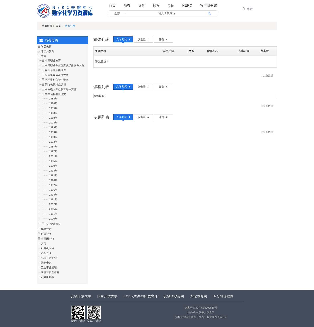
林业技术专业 (49, 257)
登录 (247, 8)
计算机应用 (47, 248)
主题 (43, 56)
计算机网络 (47, 277)
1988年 (53, 117)
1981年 (53, 213)
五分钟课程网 (223, 296)
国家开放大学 (107, 296)
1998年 (53, 180)
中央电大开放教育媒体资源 (60, 89)
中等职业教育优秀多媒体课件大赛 (64, 65)
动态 (127, 5)
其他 (43, 243)
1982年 (53, 175)
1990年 (53, 136)
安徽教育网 (198, 296)
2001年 (53, 156)
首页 (112, 5)
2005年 (53, 209)
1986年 (53, 103)
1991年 (53, 199)
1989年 (53, 132)
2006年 (53, 218)
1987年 (53, 146)
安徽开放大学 (81, 296)
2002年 (53, 204)
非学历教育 (47, 51)
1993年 (53, 194)
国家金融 (46, 262)
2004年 (53, 122)
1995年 (53, 160)
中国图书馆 (47, 238)
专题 (171, 5)
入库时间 (123, 39)
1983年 (53, 112)
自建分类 (46, 233)
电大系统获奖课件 (55, 70)
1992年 (53, 185)
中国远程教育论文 (55, 94)
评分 (163, 39)
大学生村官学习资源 (56, 79)
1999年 (53, 127)
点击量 (143, 39)
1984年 (53, 98)
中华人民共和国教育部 (141, 296)
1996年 (53, 189)
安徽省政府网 (174, 296)
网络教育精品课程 (55, 84)
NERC (187, 5)
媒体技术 (46, 229)
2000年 (53, 165)
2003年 (53, 141)
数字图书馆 (208, 5)
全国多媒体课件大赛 (56, 74)
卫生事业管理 (49, 267)
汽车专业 (46, 253)
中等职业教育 (53, 60)
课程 (156, 5)
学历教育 (46, 46)
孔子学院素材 (53, 223)
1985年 (53, 108)
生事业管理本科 (50, 272)
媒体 (141, 5)
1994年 (53, 170)
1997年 (53, 151)
